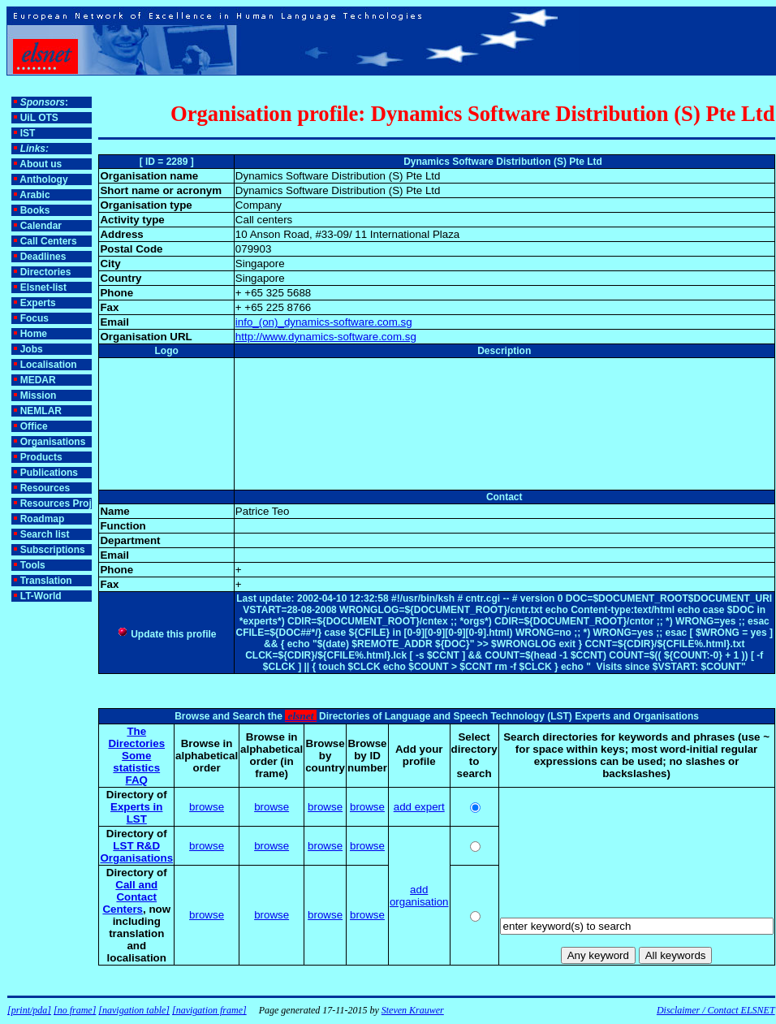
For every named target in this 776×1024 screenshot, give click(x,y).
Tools (32, 565)
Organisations (53, 441)
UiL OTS (39, 117)
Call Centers (48, 241)
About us (40, 164)
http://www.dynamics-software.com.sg (325, 337)
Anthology (43, 179)
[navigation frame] (209, 1010)
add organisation (419, 896)
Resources (45, 488)
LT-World (41, 596)
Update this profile (167, 634)
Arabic (34, 195)
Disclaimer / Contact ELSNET (716, 1010)
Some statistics (136, 762)
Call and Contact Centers (129, 897)
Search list (45, 534)
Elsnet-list (43, 287)
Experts (38, 303)
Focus (34, 318)
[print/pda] (29, 1010)
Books (35, 210)
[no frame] (75, 1010)
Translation (46, 580)
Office (34, 426)
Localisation (48, 364)
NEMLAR (41, 411)
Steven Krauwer (413, 1010)
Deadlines (43, 256)
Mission (38, 395)
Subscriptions (52, 549)
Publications (49, 472)
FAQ (137, 780)
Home (33, 333)
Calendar (41, 225)
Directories (45, 272)
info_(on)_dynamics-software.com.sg (323, 322)
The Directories (136, 737)
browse (206, 807)
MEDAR (38, 380)
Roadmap (42, 519)
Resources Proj (56, 503)
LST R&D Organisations (136, 852)
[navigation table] (134, 1010)
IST (28, 133)
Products (41, 457)
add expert (419, 807)
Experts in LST (136, 813)
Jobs (31, 349)
